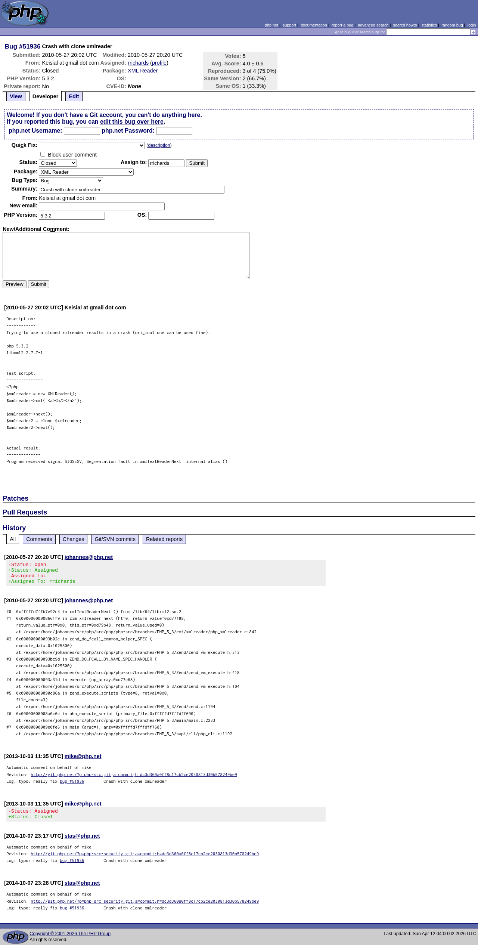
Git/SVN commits (115, 539)
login (472, 25)
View (16, 96)
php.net (271, 25)
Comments (39, 539)
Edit (74, 96)
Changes (73, 539)
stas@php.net (82, 843)
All (13, 539)
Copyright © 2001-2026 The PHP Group (70, 940)
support (289, 25)
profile (159, 63)
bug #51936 (72, 785)
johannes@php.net (89, 557)
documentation (314, 25)
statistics (429, 25)
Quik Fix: (25, 145)
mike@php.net (83, 761)
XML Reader (143, 71)
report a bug (342, 25)
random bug (452, 25)
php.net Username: (35, 130)
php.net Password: (128, 130)
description (159, 145)
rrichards (138, 63)
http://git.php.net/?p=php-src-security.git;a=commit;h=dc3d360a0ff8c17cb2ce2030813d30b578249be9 (145, 860)
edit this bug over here (132, 121)
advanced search (373, 25)
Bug (11, 46)
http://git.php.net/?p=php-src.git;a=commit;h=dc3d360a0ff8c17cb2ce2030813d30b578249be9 (134, 778)
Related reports (164, 539)
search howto (405, 25)
